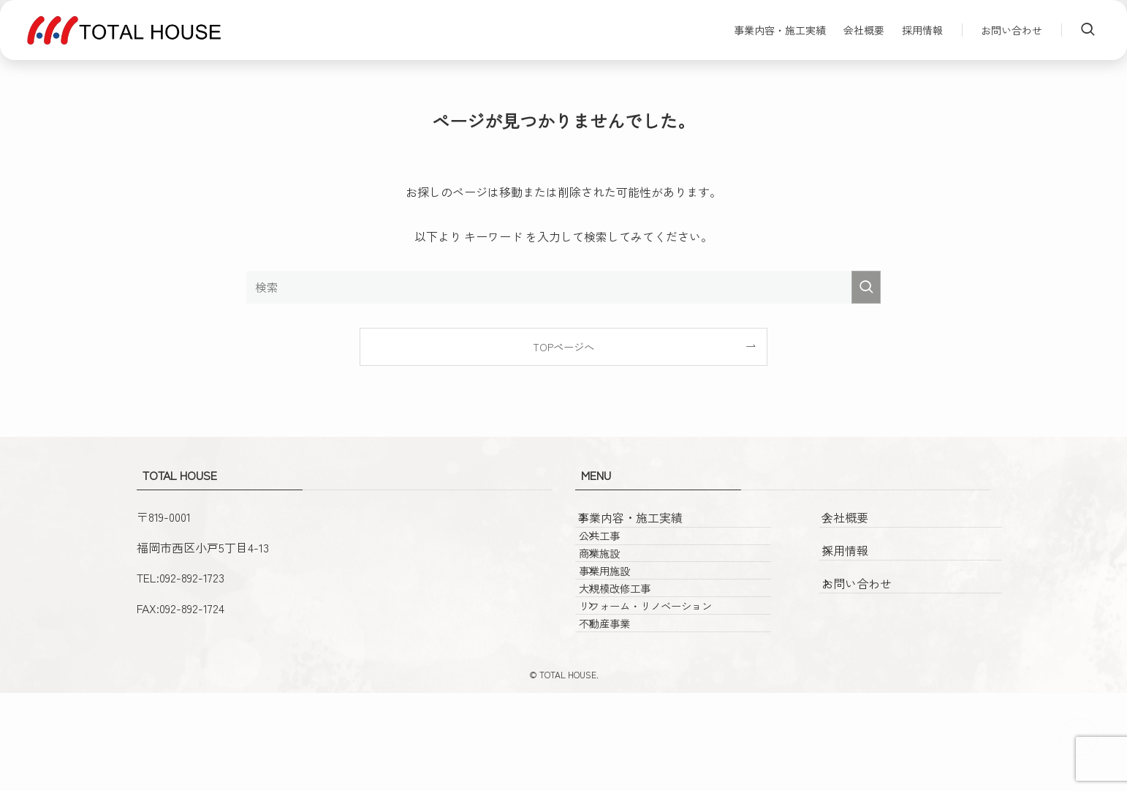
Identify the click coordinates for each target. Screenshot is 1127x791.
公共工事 (622, 557)
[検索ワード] (563, 287)
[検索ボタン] (1087, 30)
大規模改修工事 (637, 651)
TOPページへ (563, 346)
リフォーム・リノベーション (668, 682)
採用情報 (860, 557)
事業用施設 (627, 620)
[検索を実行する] (866, 287)
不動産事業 (627, 713)
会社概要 (860, 524)
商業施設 (622, 588)
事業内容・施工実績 (645, 524)
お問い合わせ (872, 590)
